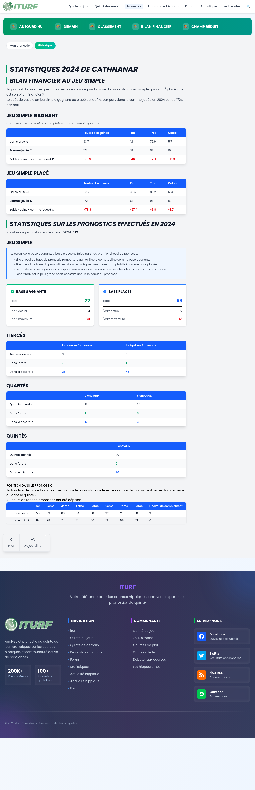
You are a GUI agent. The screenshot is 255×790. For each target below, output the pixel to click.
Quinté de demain (107, 6)
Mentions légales (65, 723)
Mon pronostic (20, 46)
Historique (45, 45)
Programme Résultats (163, 6)
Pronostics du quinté (85, 652)
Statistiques (209, 6)
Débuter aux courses (148, 659)
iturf (72, 630)
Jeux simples (142, 638)
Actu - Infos (232, 6)
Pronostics (134, 6)
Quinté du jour (79, 6)
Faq (72, 688)
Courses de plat (144, 645)
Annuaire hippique (83, 681)
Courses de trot (144, 652)
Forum (189, 6)
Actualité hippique (83, 674)
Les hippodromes (145, 666)
